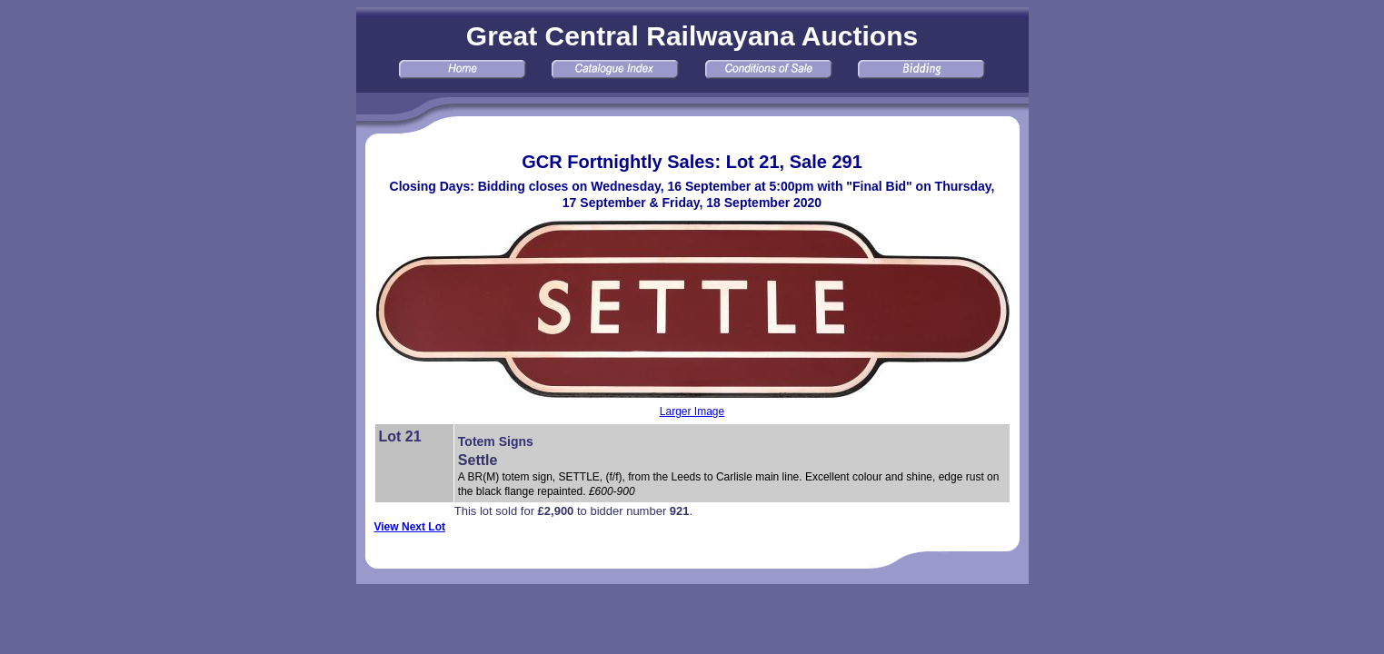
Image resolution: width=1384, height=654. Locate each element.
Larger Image (692, 411)
